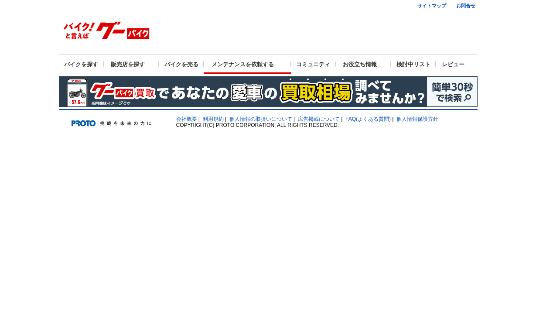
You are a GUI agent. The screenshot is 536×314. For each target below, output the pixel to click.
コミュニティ (313, 64)
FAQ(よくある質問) (368, 119)
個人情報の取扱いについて (260, 119)
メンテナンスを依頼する (243, 64)
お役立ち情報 (360, 64)
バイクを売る (181, 64)
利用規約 (213, 119)
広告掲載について (319, 119)
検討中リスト (413, 64)
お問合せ (465, 5)
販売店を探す (128, 64)
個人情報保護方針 (417, 119)
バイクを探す (81, 64)
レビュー (453, 64)
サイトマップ (431, 5)
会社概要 (186, 119)
